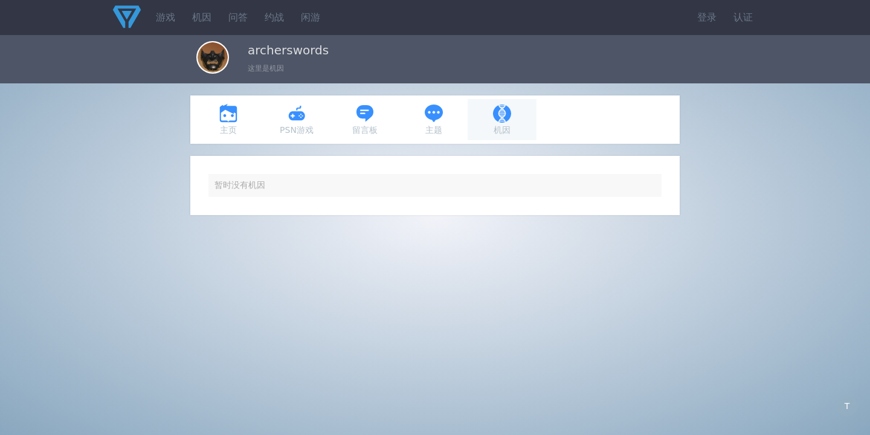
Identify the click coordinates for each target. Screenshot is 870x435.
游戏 (165, 17)
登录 (707, 17)
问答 (238, 17)
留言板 (365, 119)
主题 (433, 119)
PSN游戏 (297, 119)
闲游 (310, 17)
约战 (274, 17)
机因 (201, 17)
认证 (743, 17)
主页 (228, 119)
